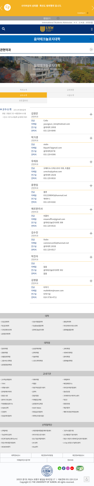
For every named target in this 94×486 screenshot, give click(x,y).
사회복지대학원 (67, 353)
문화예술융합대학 (68, 330)
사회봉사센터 (5, 387)
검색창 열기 (3, 29)
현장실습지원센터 (37, 412)
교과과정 (70, 89)
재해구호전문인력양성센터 (71, 412)
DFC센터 (35, 443)
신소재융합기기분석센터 (70, 435)
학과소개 (23, 89)
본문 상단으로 (86, 479)
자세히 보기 (91, 114)
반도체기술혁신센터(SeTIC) (9, 439)
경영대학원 (4, 353)
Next (93, 8)
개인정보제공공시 (78, 455)
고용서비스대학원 (6, 361)
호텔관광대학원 (5, 357)
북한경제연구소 (67, 383)
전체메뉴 (92, 29)
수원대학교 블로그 (59, 468)
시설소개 (70, 95)
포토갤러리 (23, 100)
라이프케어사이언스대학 (70, 326)
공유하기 (91, 49)
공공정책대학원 (36, 348)
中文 (75, 22)
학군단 (65, 400)
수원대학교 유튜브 (72, 468)
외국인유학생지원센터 (69, 387)
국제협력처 (66, 379)
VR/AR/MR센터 (5, 447)
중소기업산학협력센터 (38, 439)
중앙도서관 (4, 396)
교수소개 (23, 95)
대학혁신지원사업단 (38, 416)
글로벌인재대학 (5, 334)
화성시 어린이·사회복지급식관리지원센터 (75, 439)
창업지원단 (35, 396)
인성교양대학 (5, 322)
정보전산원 (66, 392)
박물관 (34, 383)
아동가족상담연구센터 (38, 387)
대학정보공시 (15, 455)
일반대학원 (4, 348)
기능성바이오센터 (6, 435)
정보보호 (70, 460)
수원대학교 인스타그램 (68, 468)
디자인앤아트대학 (6, 330)
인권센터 (3, 412)
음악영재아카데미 (6, 392)
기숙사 (3, 383)
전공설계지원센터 (6, 416)
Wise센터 (35, 447)
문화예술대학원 (67, 361)
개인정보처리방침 (47, 455)
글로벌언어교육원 (37, 404)
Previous (2, 8)
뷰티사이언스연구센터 (38, 435)
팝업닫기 (47, 18)
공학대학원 (35, 353)
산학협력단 (4, 431)
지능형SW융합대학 (37, 326)
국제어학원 (35, 379)
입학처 (34, 392)
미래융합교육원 (36, 400)
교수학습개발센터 (6, 379)
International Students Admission (57, 22)
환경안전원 (66, 404)
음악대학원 (66, 357)
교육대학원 (66, 348)
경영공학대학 (67, 322)
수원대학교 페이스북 (63, 468)
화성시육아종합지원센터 (8, 443)
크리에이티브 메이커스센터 (71, 396)
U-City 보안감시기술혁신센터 (72, 443)
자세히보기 (81, 13)
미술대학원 (35, 357)
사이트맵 (89, 22)
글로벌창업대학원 (6, 365)
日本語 (81, 22)
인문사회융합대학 (37, 322)
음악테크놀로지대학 (38, 330)
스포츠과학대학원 (37, 361)
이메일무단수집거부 (23, 460)
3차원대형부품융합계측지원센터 (41, 431)
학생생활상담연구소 (7, 404)
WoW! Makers (36, 408)
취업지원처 (66, 408)
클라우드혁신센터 (6, 400)
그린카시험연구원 (68, 431)
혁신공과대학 (5, 326)
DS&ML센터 (5, 408)
